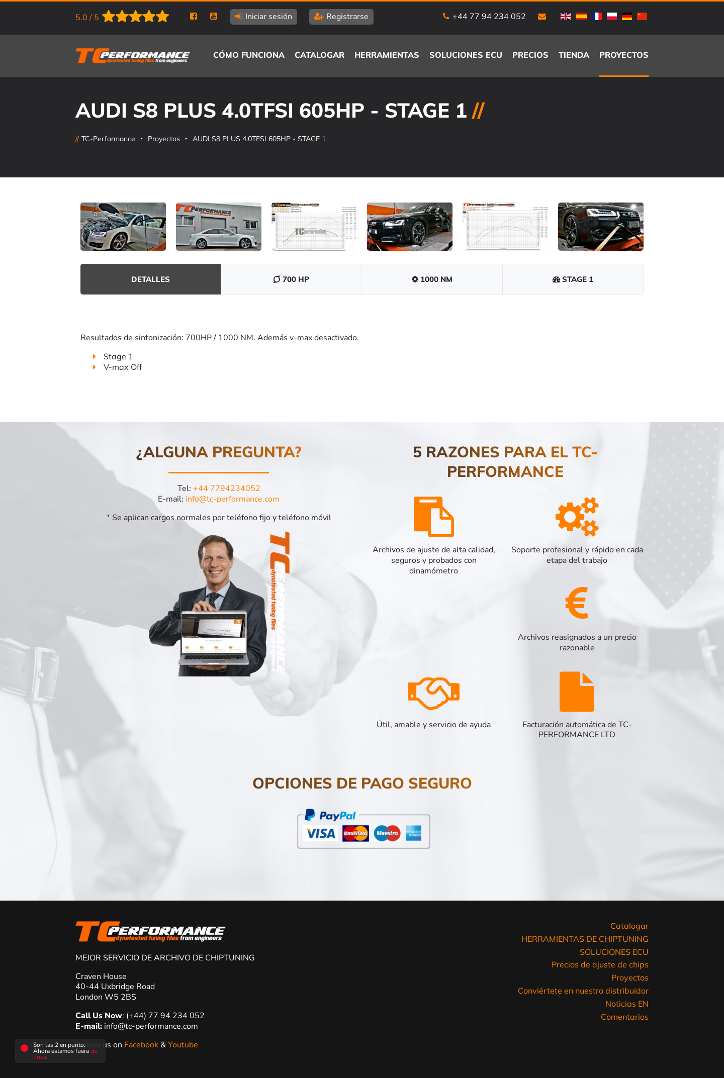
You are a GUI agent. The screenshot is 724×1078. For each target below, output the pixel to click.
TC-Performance (108, 138)
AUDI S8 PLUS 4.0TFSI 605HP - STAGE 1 (259, 138)
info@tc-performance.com (233, 499)
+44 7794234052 (226, 488)
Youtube (183, 1044)
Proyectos (164, 138)
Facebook (142, 1044)
